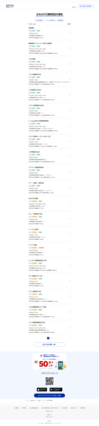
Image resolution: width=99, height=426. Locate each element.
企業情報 (16, 408)
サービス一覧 (40, 423)
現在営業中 (60, 20)
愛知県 (39, 400)
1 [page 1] (48, 338)
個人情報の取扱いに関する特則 (49, 408)
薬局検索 (74, 7)
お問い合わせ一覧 (48, 423)
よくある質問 (64, 408)
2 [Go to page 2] (50, 338)
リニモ (43, 400)
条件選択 (39, 20)
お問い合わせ (73, 408)
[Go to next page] (53, 338)
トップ (27, 400)
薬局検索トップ (33, 400)
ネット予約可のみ (50, 20)
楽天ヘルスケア (49, 416)
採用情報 (82, 408)
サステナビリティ (58, 423)
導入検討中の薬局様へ (86, 6)
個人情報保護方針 (34, 408)
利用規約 (24, 408)
